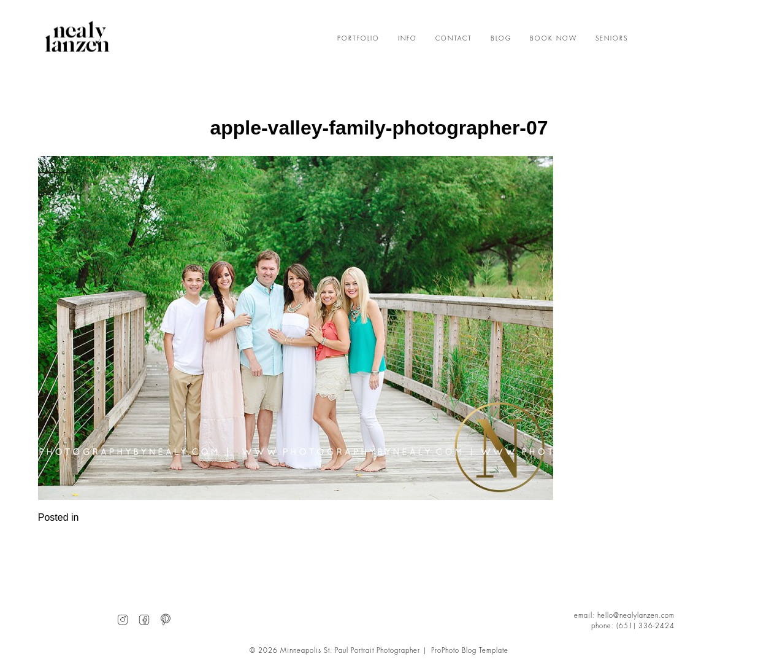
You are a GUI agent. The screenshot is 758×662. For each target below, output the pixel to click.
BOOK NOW (553, 39)
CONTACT (453, 39)
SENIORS (611, 39)
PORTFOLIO (358, 39)
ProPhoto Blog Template (469, 650)
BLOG (501, 39)
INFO (407, 39)
